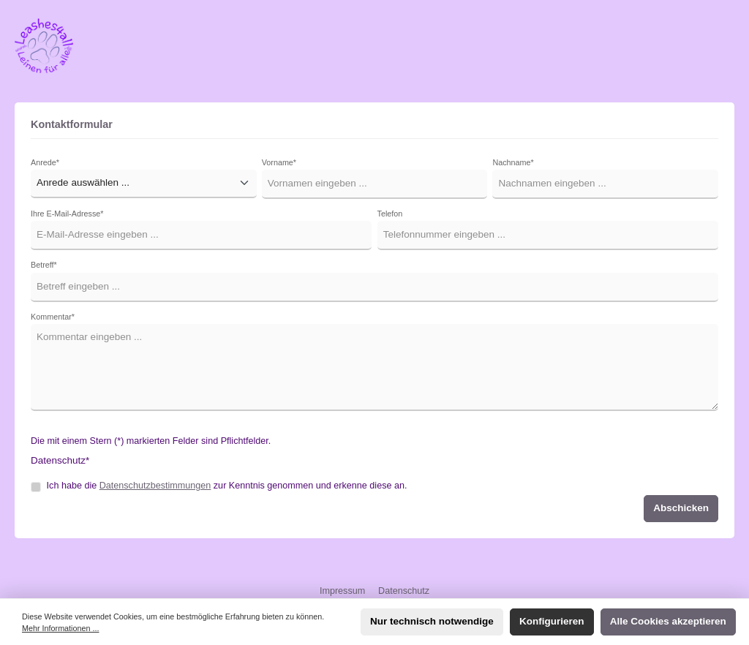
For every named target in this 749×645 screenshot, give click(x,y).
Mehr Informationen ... (60, 628)
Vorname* (279, 162)
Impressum (344, 591)
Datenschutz (403, 591)
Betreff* (44, 264)
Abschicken (681, 507)
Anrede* (45, 162)
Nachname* (512, 162)
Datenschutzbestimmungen (155, 485)
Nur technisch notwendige (432, 621)
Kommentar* (53, 316)
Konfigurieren (551, 621)
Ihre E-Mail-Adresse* (67, 213)
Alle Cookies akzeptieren (668, 621)
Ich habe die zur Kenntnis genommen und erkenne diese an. (227, 485)
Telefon (390, 213)
